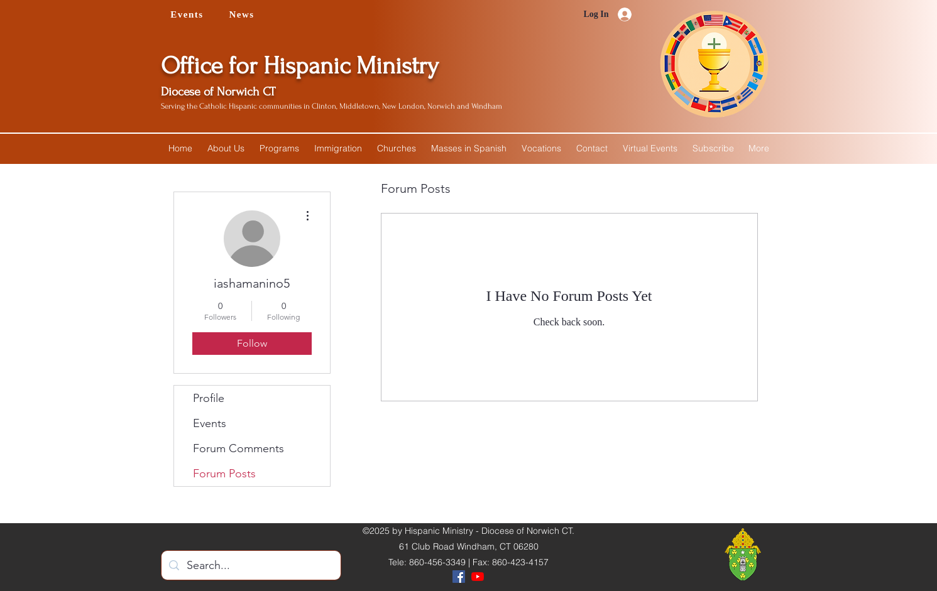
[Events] (188, 14)
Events (209, 423)
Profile (208, 398)
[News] (243, 14)
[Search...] (250, 566)
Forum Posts (224, 473)
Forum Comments (238, 448)
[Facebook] (458, 576)
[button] (226, 148)
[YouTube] (477, 576)
